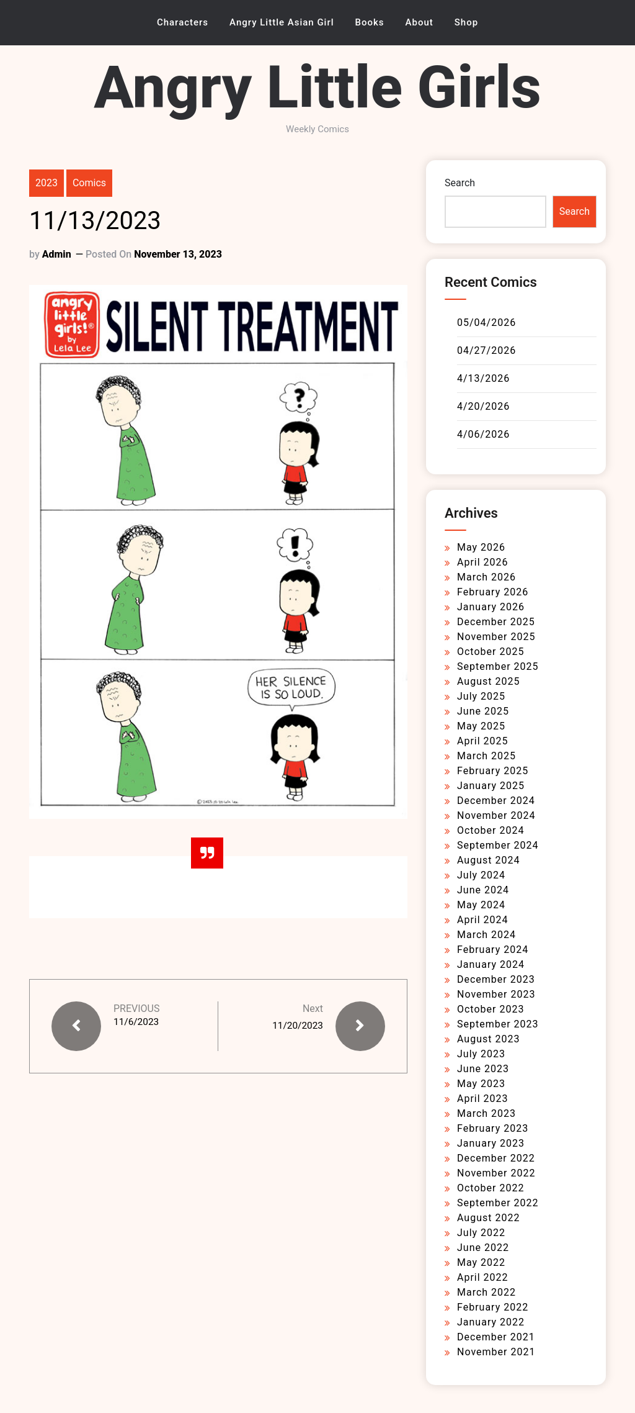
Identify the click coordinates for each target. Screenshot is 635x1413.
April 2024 (482, 920)
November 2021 (496, 1352)
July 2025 (481, 696)
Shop (466, 22)
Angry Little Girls (317, 87)
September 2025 (498, 666)
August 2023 (488, 1039)
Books (369, 22)
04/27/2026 (486, 350)
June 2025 (483, 711)
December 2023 (496, 979)
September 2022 (498, 1203)
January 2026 (491, 607)
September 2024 (498, 845)
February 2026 (492, 592)
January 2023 (491, 1143)
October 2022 (490, 1188)
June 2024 (483, 890)
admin (56, 254)
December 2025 (496, 622)
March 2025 (486, 756)
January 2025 (491, 786)
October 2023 (490, 1009)
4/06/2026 (483, 434)
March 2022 (486, 1292)
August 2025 (488, 681)
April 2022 (482, 1277)
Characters (182, 22)
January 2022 (491, 1322)
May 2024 (481, 905)
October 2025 (490, 651)
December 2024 (496, 800)
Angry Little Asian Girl (281, 22)
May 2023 (481, 1084)
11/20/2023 (296, 1025)
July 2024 (481, 875)
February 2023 (492, 1128)
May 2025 (481, 726)
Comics (89, 183)
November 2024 (496, 815)
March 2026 (486, 577)
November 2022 (496, 1173)
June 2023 (483, 1069)
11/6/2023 (137, 1022)
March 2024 (486, 935)
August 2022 (488, 1218)
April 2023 (482, 1098)
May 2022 (481, 1262)
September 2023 (498, 1024)
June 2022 (483, 1247)
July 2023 (481, 1054)
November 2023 (496, 994)
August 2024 (488, 860)
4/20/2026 (483, 406)
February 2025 (492, 771)
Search (460, 183)
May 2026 (481, 547)
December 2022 (496, 1158)
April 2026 (482, 562)
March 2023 (486, 1113)
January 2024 (491, 964)
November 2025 (496, 637)
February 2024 (492, 949)
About (419, 22)
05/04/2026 (486, 322)
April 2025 (482, 741)
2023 (46, 183)
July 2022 (481, 1233)
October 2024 (490, 830)
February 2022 (492, 1307)
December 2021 (496, 1337)
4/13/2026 (483, 378)
